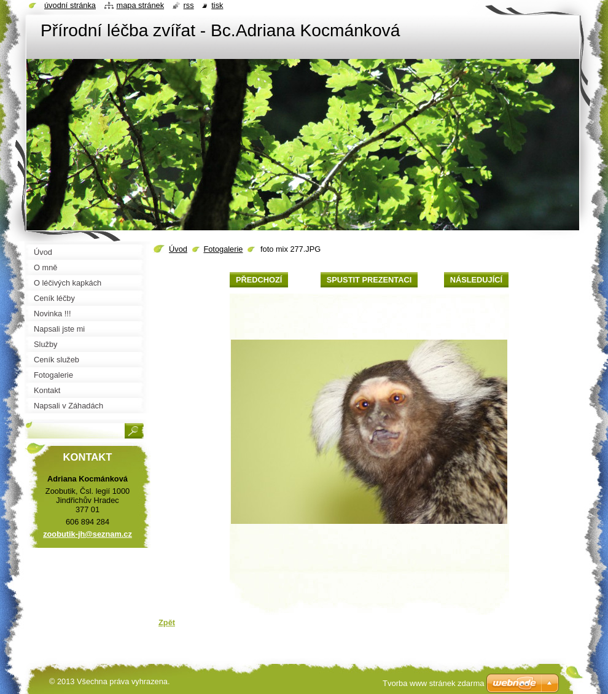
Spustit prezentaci (369, 279)
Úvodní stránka (70, 5)
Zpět (166, 622)
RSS (189, 5)
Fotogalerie (223, 249)
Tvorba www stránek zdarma (433, 683)
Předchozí (259, 279)
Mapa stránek (141, 5)
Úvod (178, 249)
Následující (476, 279)
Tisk (217, 5)
